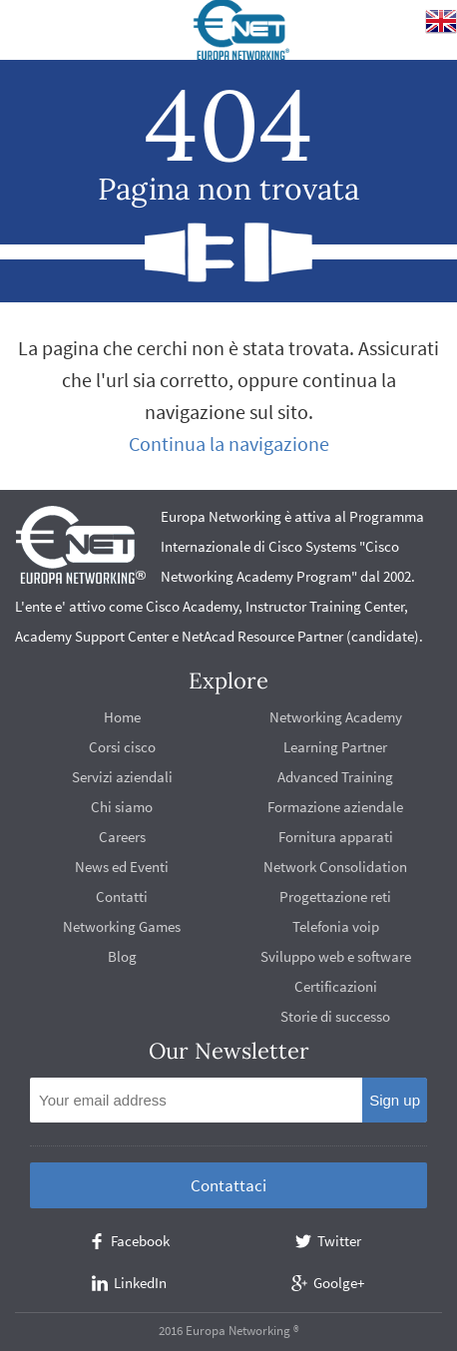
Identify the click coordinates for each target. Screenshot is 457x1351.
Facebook (140, 1240)
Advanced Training (335, 776)
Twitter (339, 1240)
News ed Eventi (122, 866)
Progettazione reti (335, 896)
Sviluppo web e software (335, 956)
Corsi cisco (122, 746)
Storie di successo (335, 1016)
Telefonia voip (335, 926)
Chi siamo (122, 806)
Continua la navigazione (229, 443)
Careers (122, 836)
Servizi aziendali (122, 776)
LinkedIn (140, 1282)
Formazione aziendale (335, 806)
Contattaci (228, 1185)
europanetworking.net (242, 30)
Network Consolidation (335, 866)
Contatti (122, 896)
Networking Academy (335, 716)
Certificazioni (335, 986)
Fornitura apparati (335, 836)
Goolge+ (338, 1282)
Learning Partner (335, 746)
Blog (122, 956)
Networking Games (122, 926)
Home (122, 716)
